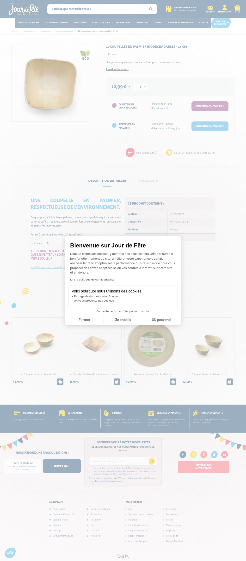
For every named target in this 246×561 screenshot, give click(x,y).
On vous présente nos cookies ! (94, 300)
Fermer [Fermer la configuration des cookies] (84, 320)
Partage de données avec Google (96, 296)
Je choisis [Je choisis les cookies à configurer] (123, 320)
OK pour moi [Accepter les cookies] (161, 320)
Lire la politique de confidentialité (92, 279)
